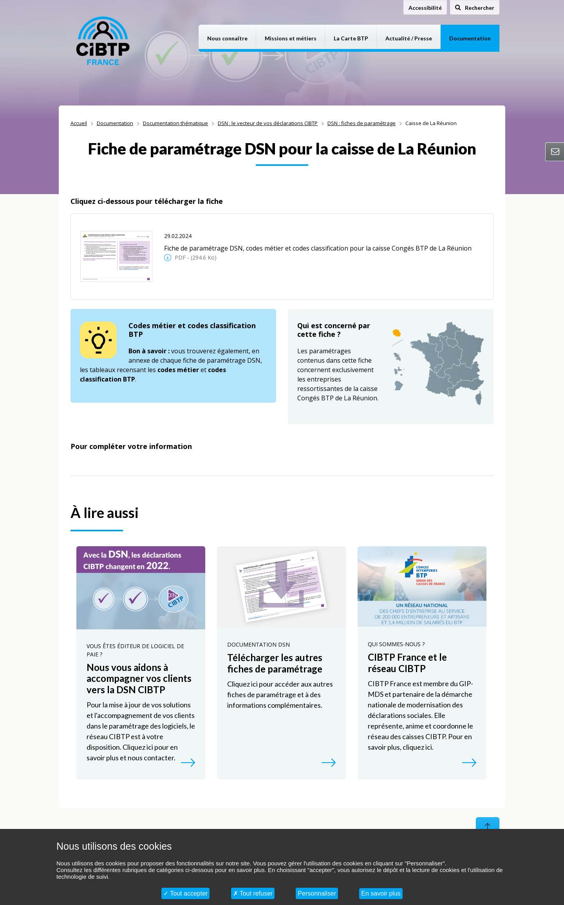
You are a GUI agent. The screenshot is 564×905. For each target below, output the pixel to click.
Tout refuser (253, 893)
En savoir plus (381, 893)
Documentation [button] (470, 38)
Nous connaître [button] (227, 38)
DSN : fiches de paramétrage (361, 123)
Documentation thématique (175, 123)
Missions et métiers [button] (290, 38)
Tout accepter (185, 893)
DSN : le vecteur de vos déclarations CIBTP (268, 123)
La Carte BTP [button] (351, 38)
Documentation (115, 123)
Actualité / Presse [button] (408, 38)
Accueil (78, 123)
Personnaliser (317, 893)
